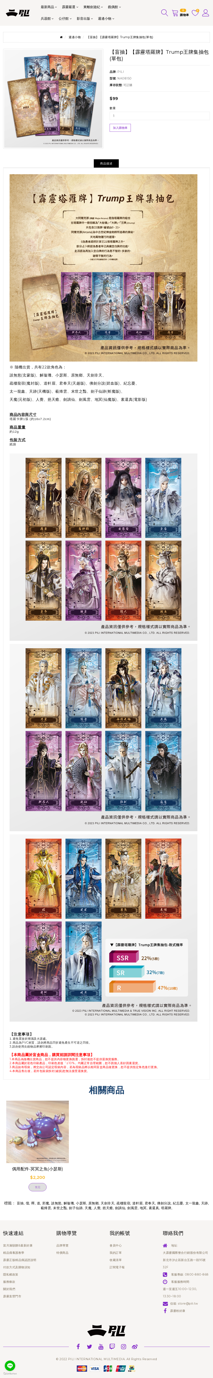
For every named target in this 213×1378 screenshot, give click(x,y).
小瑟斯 (81, 1203)
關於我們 (9, 1289)
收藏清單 (116, 1260)
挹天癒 (108, 1208)
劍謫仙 (120, 1208)
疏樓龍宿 (123, 1203)
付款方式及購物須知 (16, 1267)
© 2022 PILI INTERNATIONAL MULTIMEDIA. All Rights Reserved (106, 1359)
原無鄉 (93, 1203)
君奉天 (150, 1203)
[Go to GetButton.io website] (10, 1373)
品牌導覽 (62, 1245)
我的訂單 (116, 1253)
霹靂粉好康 (177, 1311)
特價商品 (62, 1253)
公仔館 (64, 19)
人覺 (97, 1208)
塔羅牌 (166, 1208)
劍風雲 (132, 1208)
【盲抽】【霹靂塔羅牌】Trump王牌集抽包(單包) (120, 37)
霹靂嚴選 (68, 7)
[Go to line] (10, 1366)
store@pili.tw (188, 1303)
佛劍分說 (164, 1203)
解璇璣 (69, 1203)
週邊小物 (104, 19)
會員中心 (116, 1245)
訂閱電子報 (117, 1267)
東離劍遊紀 (91, 7)
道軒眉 (137, 1203)
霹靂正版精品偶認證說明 (19, 1260)
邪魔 (45, 1203)
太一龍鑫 (192, 1203)
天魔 (88, 1208)
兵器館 (46, 19)
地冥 (143, 1208)
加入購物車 (120, 128)
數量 (113, 108)
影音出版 (83, 19)
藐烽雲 (46, 1208)
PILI (120, 72)
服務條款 (9, 1282)
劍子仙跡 (76, 1208)
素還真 (154, 1208)
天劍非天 (107, 1203)
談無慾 (56, 1203)
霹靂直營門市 (12, 1296)
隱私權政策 (10, 1274)
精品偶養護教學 (13, 1253)
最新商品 (47, 7)
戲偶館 (113, 7)
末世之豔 (60, 1208)
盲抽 (20, 1203)
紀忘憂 (178, 1203)
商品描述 (106, 163)
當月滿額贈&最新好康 (17, 1245)
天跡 (204, 1203)
